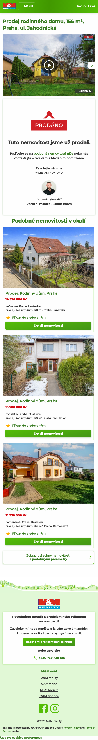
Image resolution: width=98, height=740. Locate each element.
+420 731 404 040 (49, 173)
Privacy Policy (71, 727)
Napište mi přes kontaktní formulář (49, 641)
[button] (92, 65)
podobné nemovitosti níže (53, 153)
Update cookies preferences (21, 737)
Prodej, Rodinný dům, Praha (31, 293)
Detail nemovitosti (48, 325)
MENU (27, 6)
